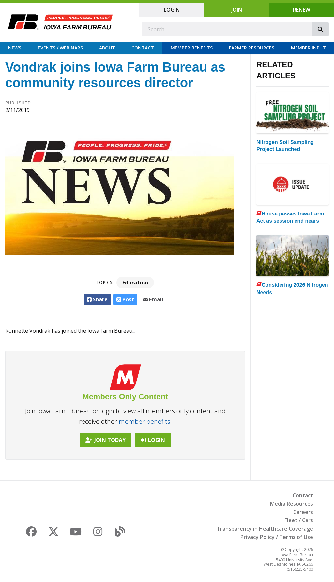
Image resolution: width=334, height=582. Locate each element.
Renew (301, 9)
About (107, 48)
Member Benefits (192, 48)
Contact (142, 48)
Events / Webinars (60, 48)
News (14, 48)
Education (135, 282)
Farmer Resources (251, 48)
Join (236, 9)
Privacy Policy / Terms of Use (276, 537)
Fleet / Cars (298, 520)
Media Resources (291, 503)
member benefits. (145, 421)
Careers (303, 512)
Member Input (308, 48)
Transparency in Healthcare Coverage (265, 528)
